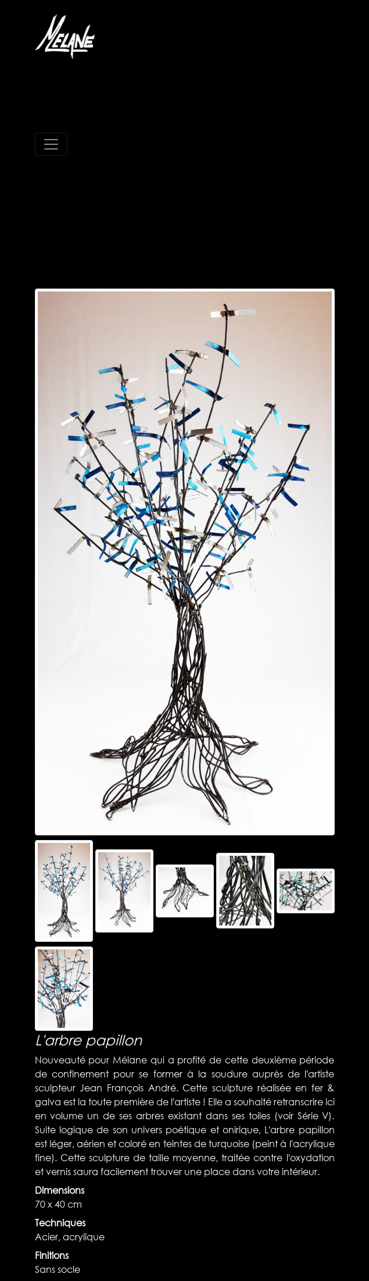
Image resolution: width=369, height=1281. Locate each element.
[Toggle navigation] (51, 144)
